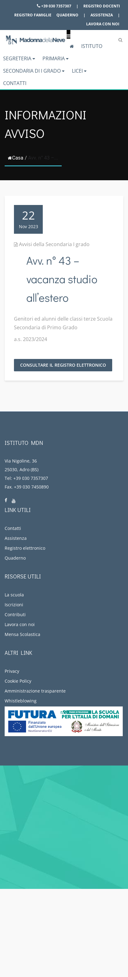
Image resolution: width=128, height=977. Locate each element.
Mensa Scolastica (22, 634)
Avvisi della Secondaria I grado (54, 244)
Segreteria (19, 58)
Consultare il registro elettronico (63, 365)
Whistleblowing (21, 701)
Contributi (15, 614)
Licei (79, 70)
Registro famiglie (32, 15)
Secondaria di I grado (33, 70)
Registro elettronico (25, 548)
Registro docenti (101, 6)
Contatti (14, 83)
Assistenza (101, 15)
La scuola (14, 595)
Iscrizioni (14, 605)
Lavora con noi (102, 24)
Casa (15, 158)
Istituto (91, 46)
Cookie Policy (18, 681)
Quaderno (67, 15)
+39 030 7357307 (54, 6)
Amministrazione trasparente (35, 691)
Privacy (12, 671)
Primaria (55, 58)
